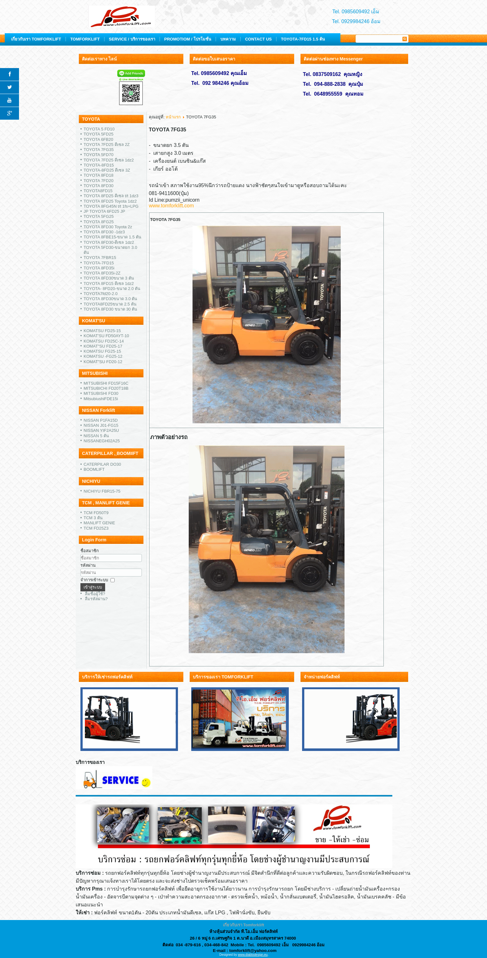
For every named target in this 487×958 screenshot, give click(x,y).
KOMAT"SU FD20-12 (103, 361)
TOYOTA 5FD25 (98, 134)
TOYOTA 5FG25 (99, 216)
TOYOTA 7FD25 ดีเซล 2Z (107, 144)
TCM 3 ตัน (93, 517)
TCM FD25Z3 (96, 528)
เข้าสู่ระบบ (93, 587)
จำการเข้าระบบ (94, 579)
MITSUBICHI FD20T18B (106, 388)
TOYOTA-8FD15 (99, 165)
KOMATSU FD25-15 (102, 330)
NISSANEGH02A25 (102, 440)
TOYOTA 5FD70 (98, 154)
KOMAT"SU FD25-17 (103, 346)
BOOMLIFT (94, 469)
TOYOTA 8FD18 (98, 175)
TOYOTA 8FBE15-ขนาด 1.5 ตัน (112, 237)
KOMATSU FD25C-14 (104, 341)
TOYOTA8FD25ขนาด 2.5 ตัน (110, 304)
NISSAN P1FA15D (101, 420)
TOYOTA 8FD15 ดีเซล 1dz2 (109, 283)
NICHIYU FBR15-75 (102, 491)
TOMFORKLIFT (156, 39)
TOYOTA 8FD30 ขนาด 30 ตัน (110, 309)
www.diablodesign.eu (253, 954)
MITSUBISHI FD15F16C (106, 383)
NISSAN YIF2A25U (101, 430)
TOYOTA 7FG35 (99, 149)
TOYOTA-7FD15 (99, 263)
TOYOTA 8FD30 (98, 185)
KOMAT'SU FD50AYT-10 (106, 335)
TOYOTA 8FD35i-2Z (102, 273)
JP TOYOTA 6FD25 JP (104, 211)
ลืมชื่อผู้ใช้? (95, 593)
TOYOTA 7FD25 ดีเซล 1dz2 (109, 160)
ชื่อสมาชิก (89, 550)
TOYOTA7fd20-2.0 (100, 293)
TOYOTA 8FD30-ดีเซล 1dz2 (109, 242)
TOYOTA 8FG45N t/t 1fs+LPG (111, 206)
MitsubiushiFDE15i (101, 398)
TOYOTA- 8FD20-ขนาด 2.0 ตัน (112, 288)
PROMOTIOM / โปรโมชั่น (258, 39)
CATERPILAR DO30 (102, 464)
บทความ (299, 39)
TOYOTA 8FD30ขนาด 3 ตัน (109, 278)
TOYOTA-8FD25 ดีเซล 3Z (107, 170)
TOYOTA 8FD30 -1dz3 (104, 232)
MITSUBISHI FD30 (101, 393)
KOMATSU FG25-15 (102, 351)
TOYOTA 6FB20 (98, 139)
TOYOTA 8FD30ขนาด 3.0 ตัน (110, 298)
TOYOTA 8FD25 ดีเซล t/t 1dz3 (111, 195)
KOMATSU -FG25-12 (103, 356)
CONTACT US (329, 39)
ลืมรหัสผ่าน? (96, 598)
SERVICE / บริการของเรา (203, 39)
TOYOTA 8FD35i (99, 268)
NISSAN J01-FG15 (101, 425)
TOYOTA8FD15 (98, 190)
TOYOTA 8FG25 (99, 221)
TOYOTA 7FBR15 (100, 257)
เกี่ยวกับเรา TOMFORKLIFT (107, 39)
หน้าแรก (173, 117)
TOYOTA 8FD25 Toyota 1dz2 (110, 201)
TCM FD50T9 (96, 512)
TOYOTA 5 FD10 (99, 129)
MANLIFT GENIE (99, 522)
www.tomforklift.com (171, 205)
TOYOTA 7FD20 (98, 180)
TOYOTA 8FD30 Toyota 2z (108, 226)
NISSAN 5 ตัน (96, 435)
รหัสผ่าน (88, 565)
